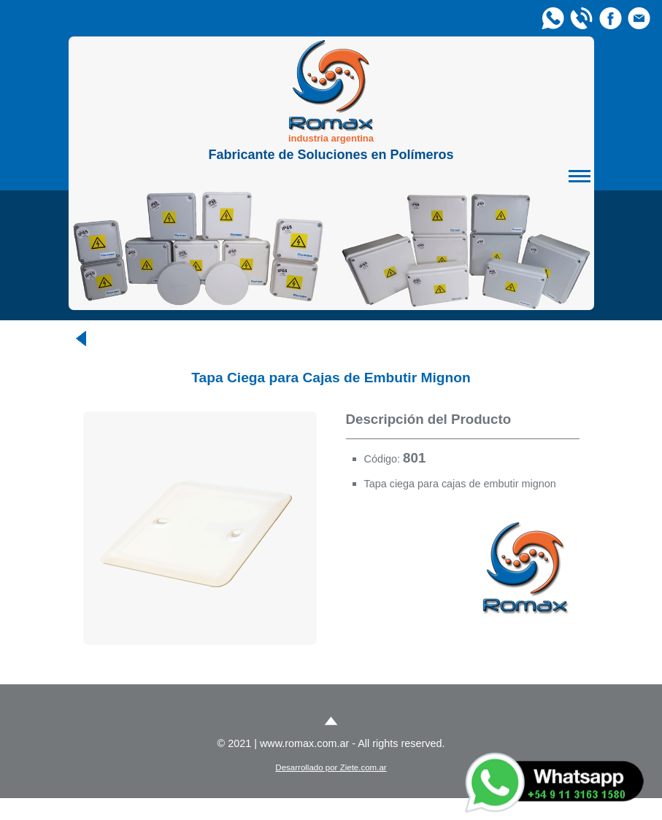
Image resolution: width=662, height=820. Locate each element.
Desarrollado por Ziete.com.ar (330, 767)
